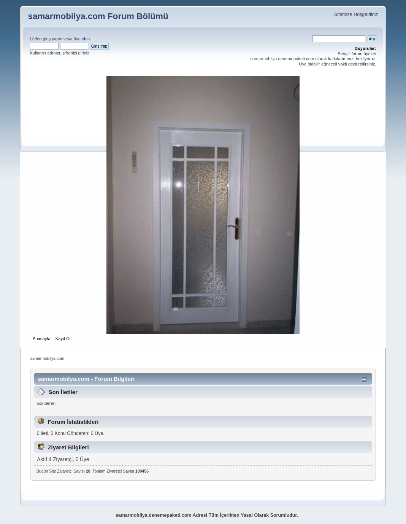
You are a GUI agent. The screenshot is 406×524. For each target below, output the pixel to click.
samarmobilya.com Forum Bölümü (98, 16)
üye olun (82, 39)
